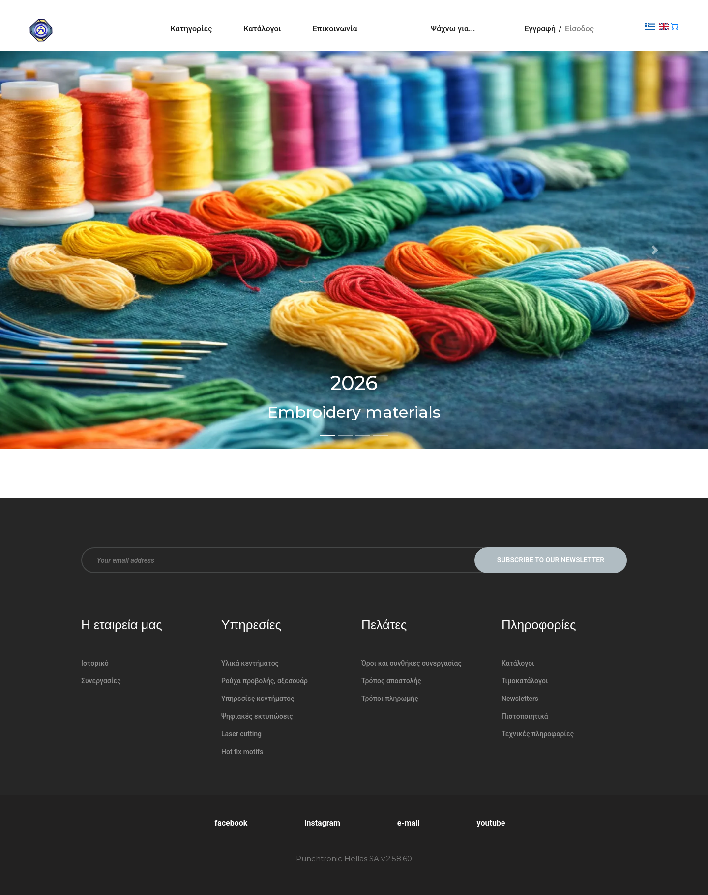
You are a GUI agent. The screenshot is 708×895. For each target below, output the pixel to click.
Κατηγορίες (191, 28)
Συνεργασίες (101, 681)
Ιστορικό (95, 663)
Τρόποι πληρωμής (389, 698)
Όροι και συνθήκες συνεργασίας (411, 663)
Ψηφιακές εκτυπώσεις (257, 716)
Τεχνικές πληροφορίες (538, 734)
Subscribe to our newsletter (550, 560)
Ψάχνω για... (453, 28)
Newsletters (520, 698)
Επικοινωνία (335, 28)
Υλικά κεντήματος (250, 663)
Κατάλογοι (262, 28)
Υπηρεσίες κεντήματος (257, 698)
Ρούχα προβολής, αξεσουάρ (264, 681)
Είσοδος (579, 28)
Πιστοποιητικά (525, 716)
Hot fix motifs (242, 751)
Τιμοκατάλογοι (525, 681)
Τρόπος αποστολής (391, 681)
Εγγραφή (540, 28)
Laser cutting (241, 734)
